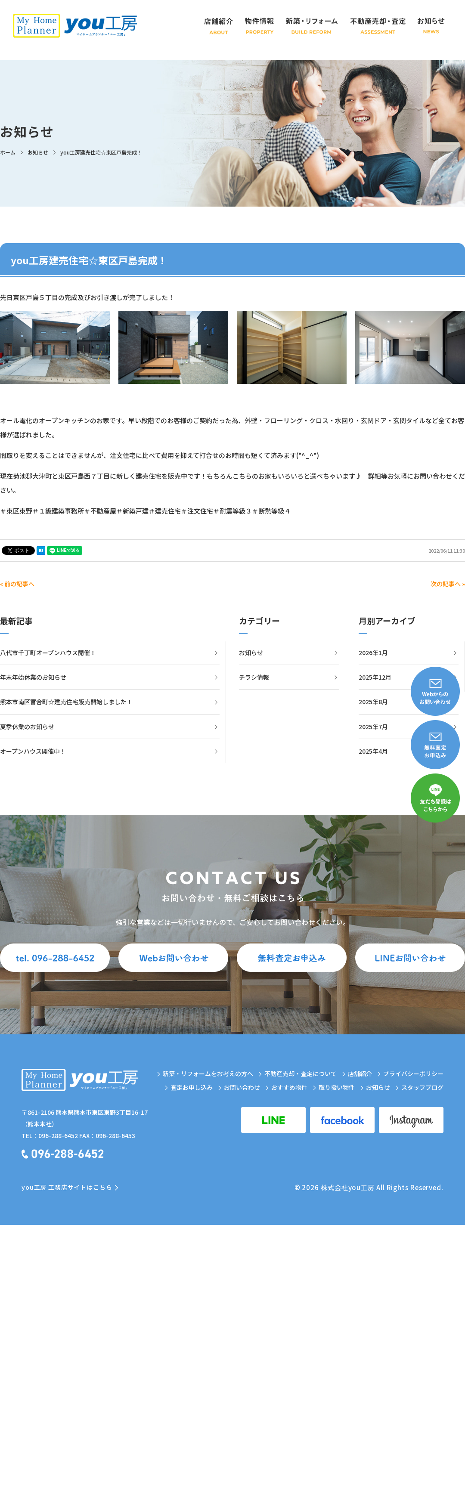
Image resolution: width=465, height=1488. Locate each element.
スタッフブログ (422, 1087)
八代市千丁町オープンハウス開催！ (48, 652)
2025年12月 (375, 677)
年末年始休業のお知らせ (33, 677)
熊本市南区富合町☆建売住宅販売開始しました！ (66, 701)
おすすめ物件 (289, 1087)
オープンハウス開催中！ (33, 751)
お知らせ (251, 652)
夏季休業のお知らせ (27, 726)
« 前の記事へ (17, 583)
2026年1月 (373, 652)
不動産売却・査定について (300, 1073)
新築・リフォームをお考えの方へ (208, 1073)
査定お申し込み (191, 1087)
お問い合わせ (242, 1087)
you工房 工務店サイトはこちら (67, 1187)
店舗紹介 (360, 1073)
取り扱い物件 (337, 1087)
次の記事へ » (448, 583)
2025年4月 (373, 751)
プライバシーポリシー (413, 1073)
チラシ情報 (254, 677)
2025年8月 (373, 701)
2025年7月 (373, 726)
